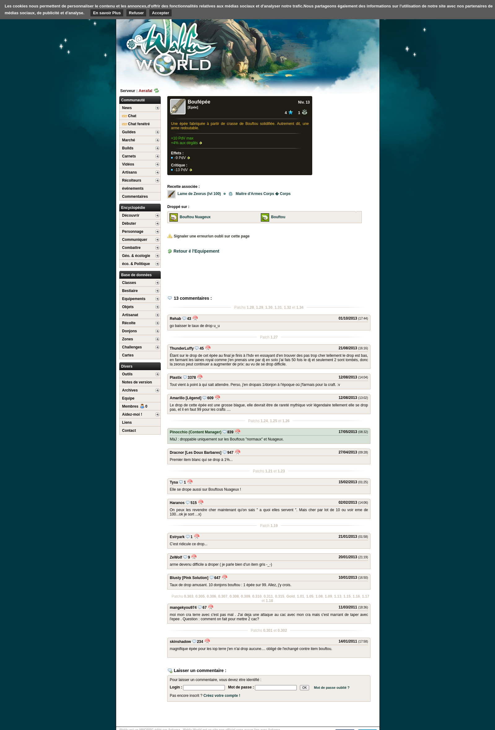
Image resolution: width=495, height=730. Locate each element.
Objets (128, 307)
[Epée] (193, 107)
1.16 (356, 596)
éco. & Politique (136, 264)
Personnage (132, 231)
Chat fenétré (136, 124)
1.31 (278, 307)
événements (132, 188)
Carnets (129, 156)
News (127, 108)
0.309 (245, 596)
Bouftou (278, 217)
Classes (129, 283)
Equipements (133, 299)
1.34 (299, 307)
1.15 (347, 596)
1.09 (328, 596)
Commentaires (135, 196)
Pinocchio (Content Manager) (195, 432)
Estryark (177, 537)
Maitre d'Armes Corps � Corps (259, 194)
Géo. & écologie (136, 256)
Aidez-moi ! (132, 414)
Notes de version (137, 382)
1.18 (269, 601)
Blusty (175, 578)
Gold (290, 596)
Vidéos (128, 164)
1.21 (268, 471)
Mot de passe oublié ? (331, 687)
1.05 (309, 596)
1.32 (287, 307)
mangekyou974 (183, 607)
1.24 (264, 421)
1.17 (365, 596)
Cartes (128, 355)
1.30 (268, 307)
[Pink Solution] (195, 578)
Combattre (131, 248)
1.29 (259, 307)
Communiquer (134, 239)
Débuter (129, 223)
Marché (128, 140)
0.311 (268, 596)
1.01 (300, 596)
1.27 (274, 337)
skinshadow (180, 641)
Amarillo (177, 398)
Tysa (174, 482)
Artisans (129, 172)
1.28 (250, 307)
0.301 (268, 630)
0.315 (279, 596)
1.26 (285, 421)
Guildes (129, 132)
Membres (134, 406)
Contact (129, 430)
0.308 (234, 596)
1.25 (273, 421)
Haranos (177, 503)
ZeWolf (176, 557)
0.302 (282, 630)
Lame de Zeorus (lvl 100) (199, 194)
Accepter (160, 13)
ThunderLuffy (182, 348)
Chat (129, 116)
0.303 (188, 596)
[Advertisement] (333, 48)
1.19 (274, 526)
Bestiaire (130, 291)
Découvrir (130, 215)
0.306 (211, 596)
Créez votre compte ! (222, 695)
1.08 (318, 596)
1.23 (281, 471)
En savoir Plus (107, 13)
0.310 (256, 596)
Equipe (128, 398)
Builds (128, 148)
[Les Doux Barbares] (203, 452)
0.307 (222, 596)
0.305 (200, 596)
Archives (130, 390)
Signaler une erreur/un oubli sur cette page (208, 236)
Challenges (132, 347)
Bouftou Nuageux (195, 217)
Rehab (175, 318)
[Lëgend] (193, 398)
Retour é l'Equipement (196, 251)
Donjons (129, 331)
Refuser (136, 13)
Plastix (176, 377)
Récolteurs (131, 180)
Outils (127, 374)
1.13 (337, 596)
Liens (127, 422)
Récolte (128, 323)
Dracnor (177, 452)
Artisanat (130, 315)
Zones (127, 339)
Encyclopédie (133, 208)
